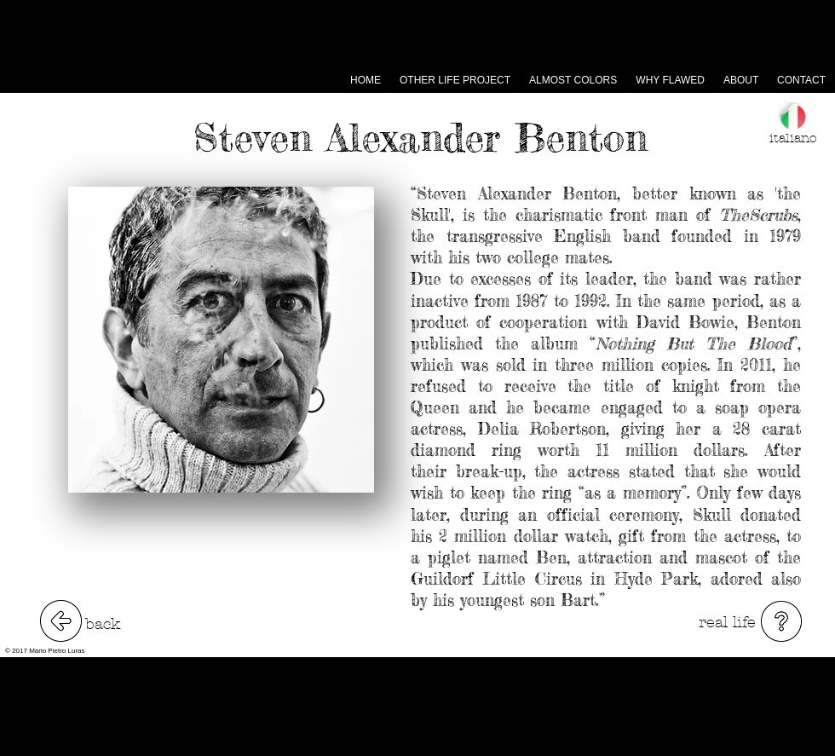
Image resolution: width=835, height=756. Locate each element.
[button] (781, 622)
